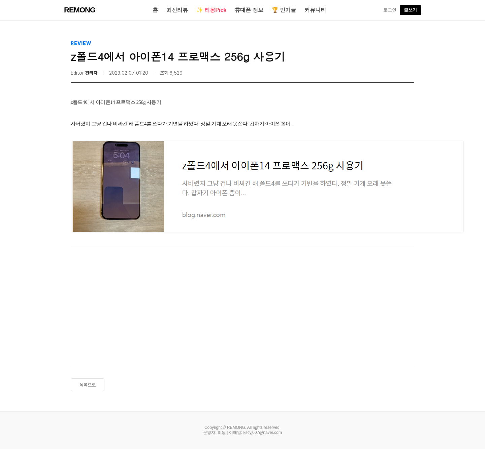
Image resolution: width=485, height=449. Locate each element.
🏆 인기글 (284, 10)
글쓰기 (410, 9)
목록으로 (87, 384)
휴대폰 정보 (249, 10)
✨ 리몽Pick (211, 10)
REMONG (79, 10)
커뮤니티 (315, 10)
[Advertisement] (242, 304)
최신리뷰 (177, 10)
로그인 (389, 9)
